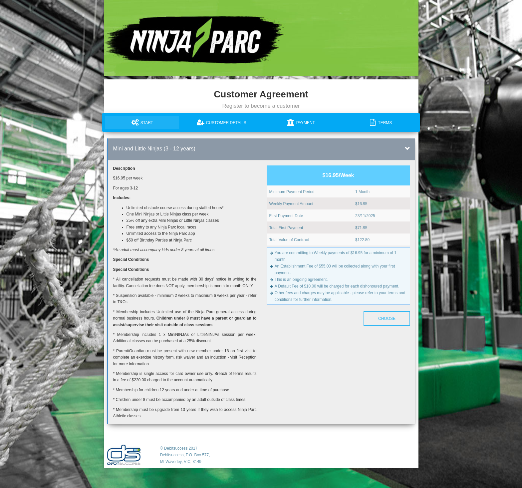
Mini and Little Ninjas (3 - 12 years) (154, 148)
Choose (386, 318)
